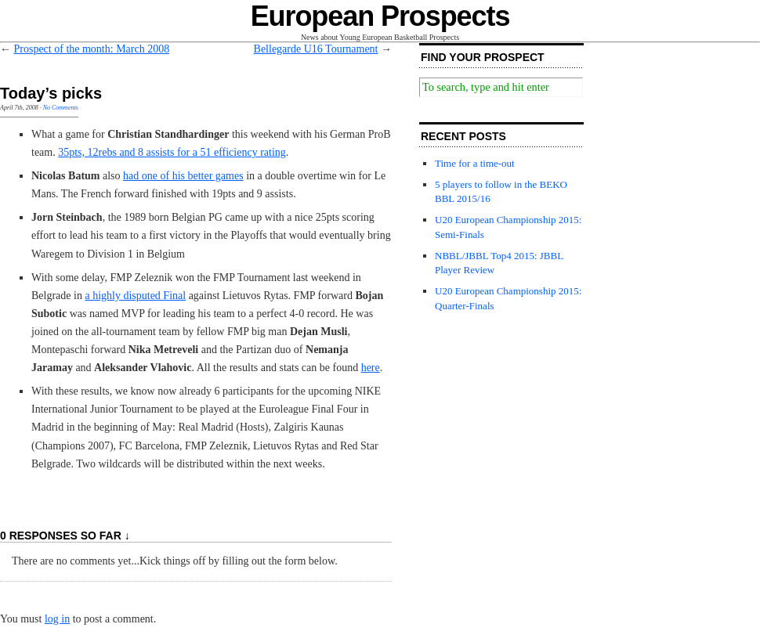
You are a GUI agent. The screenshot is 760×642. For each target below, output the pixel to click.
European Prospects (380, 16)
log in (57, 619)
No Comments (60, 107)
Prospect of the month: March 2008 (92, 49)
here (370, 367)
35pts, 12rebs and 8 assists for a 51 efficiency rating (172, 152)
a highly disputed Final (135, 295)
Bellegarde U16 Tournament (316, 49)
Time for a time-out (475, 163)
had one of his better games (183, 176)
